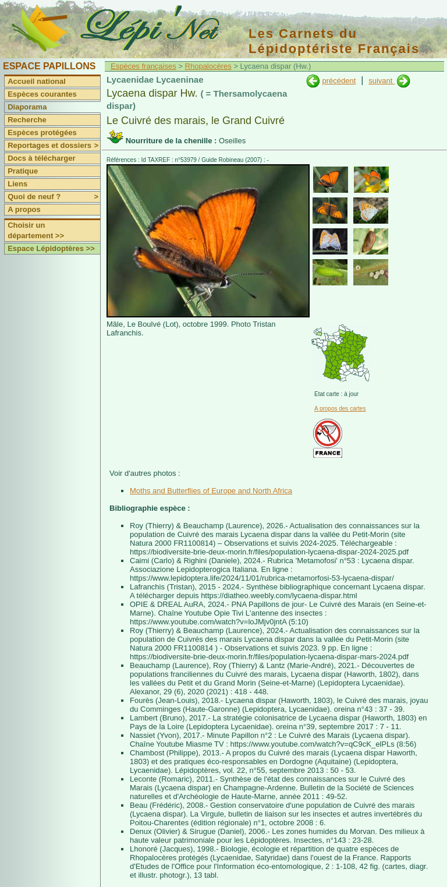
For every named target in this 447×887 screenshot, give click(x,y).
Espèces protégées (42, 132)
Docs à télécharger (41, 158)
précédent (339, 80)
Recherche (27, 119)
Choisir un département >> (36, 230)
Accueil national (37, 81)
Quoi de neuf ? (54, 197)
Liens (17, 183)
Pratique (23, 171)
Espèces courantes (42, 94)
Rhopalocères (208, 66)
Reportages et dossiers (54, 145)
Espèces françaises (143, 66)
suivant (381, 80)
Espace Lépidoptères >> (51, 248)
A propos (24, 209)
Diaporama (27, 107)
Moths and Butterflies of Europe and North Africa (211, 490)
